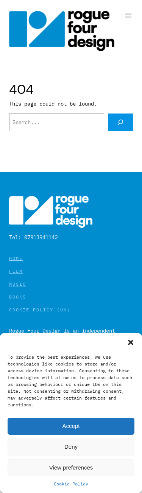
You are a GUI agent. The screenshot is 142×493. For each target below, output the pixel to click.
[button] (130, 342)
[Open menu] (128, 15)
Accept (71, 426)
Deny (71, 446)
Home (16, 258)
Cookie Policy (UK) (39, 310)
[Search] (120, 122)
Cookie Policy (71, 484)
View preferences (71, 467)
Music (17, 284)
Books (17, 297)
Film (16, 271)
